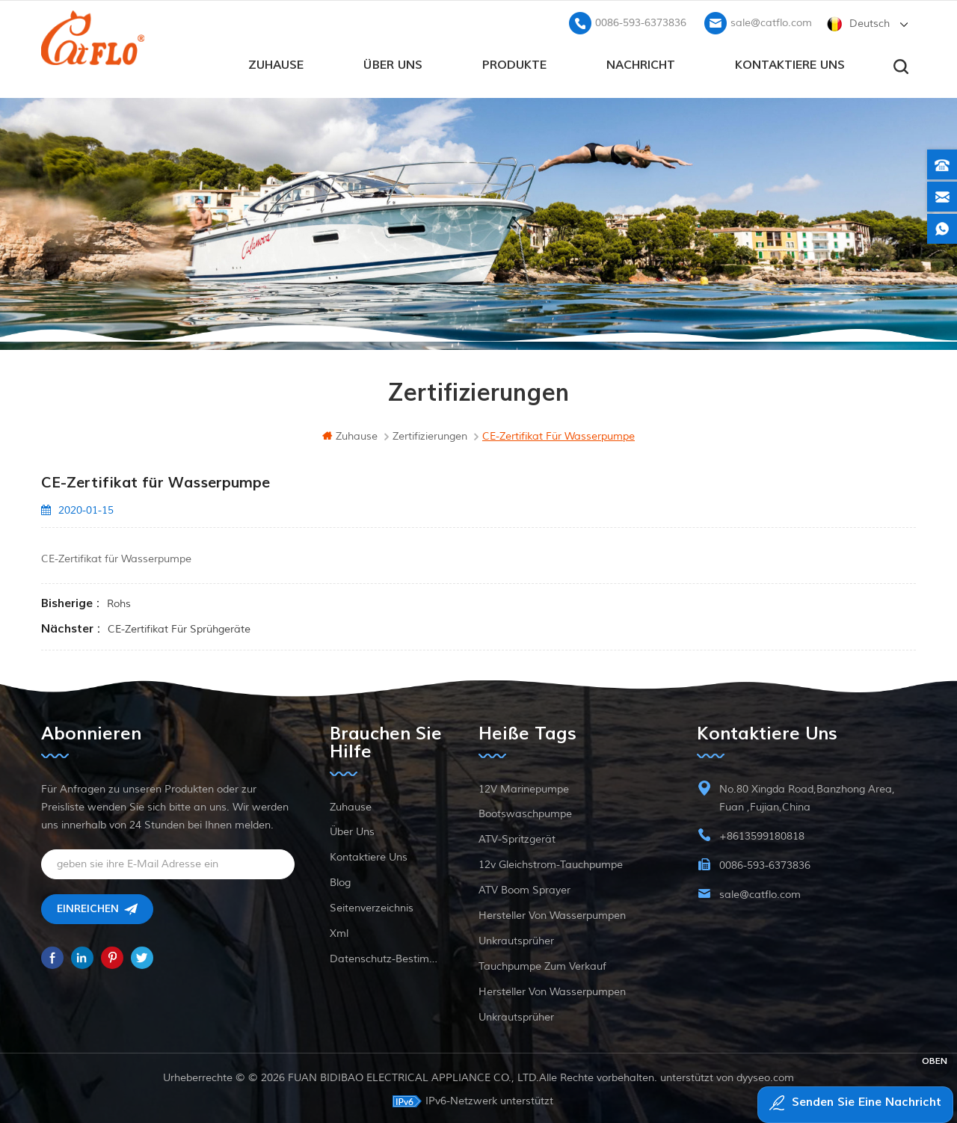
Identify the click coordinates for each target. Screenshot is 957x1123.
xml (339, 930)
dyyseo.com (765, 1074)
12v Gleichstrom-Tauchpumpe (550, 861)
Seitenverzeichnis (371, 905)
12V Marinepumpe (523, 786)
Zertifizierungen (430, 433)
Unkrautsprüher (516, 938)
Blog (340, 879)
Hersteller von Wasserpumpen (552, 912)
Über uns (392, 60)
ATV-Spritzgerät (517, 836)
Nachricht (640, 60)
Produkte (514, 60)
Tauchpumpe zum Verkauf (542, 963)
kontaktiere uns (790, 60)
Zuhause (276, 60)
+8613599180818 (761, 833)
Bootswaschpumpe (525, 810)
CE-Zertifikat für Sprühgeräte (179, 626)
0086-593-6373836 (640, 19)
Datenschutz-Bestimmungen (386, 956)
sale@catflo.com (771, 19)
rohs (119, 600)
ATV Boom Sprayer (524, 887)
